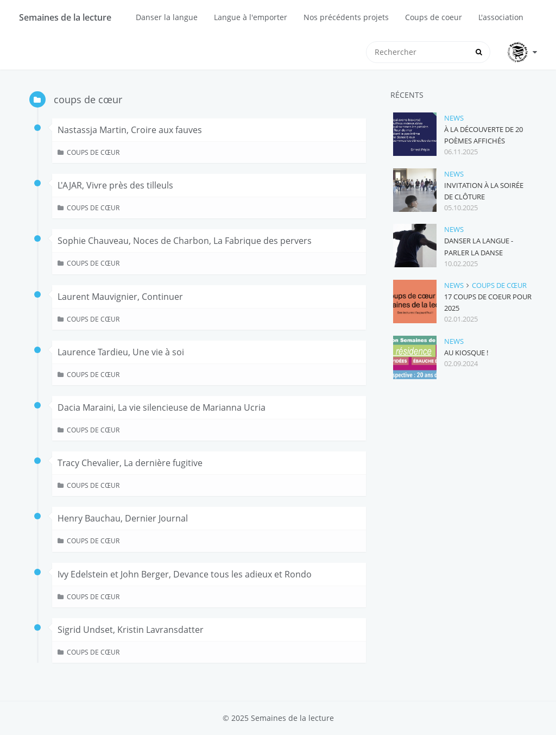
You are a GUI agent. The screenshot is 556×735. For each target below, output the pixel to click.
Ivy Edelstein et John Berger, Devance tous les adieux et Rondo (185, 574)
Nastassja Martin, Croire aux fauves (130, 130)
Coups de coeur (433, 17)
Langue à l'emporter (250, 17)
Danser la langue (167, 17)
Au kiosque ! (466, 352)
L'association (500, 17)
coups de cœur (93, 152)
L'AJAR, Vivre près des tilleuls (115, 185)
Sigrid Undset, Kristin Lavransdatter (131, 630)
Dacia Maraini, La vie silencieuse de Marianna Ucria (162, 407)
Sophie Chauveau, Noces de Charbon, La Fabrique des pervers (185, 241)
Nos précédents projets (346, 17)
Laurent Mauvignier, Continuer (120, 297)
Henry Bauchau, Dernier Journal (123, 518)
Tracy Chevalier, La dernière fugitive (130, 463)
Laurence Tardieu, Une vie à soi (121, 352)
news (454, 118)
